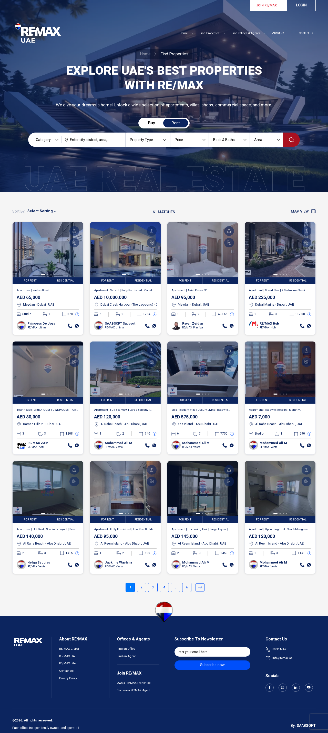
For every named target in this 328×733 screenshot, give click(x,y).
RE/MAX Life (67, 663)
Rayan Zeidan (192, 323)
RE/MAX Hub (269, 323)
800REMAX (279, 649)
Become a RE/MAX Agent (133, 690)
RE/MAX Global (69, 648)
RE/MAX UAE (67, 656)
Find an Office (126, 648)
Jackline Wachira (118, 562)
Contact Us (306, 33)
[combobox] (93, 140)
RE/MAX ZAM (37, 443)
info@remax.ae (282, 658)
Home (184, 33)
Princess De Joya (41, 323)
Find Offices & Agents (246, 33)
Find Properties (209, 33)
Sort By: (18, 211)
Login (301, 5)
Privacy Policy (68, 678)
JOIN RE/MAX (266, 5)
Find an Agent (126, 656)
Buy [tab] (151, 123)
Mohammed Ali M (118, 443)
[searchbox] (93, 140)
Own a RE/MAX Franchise (133, 683)
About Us (278, 33)
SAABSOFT (306, 726)
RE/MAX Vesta (113, 447)
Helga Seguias (38, 562)
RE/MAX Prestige (192, 327)
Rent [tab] (175, 123)
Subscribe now (212, 665)
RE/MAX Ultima (36, 327)
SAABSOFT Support (120, 323)
